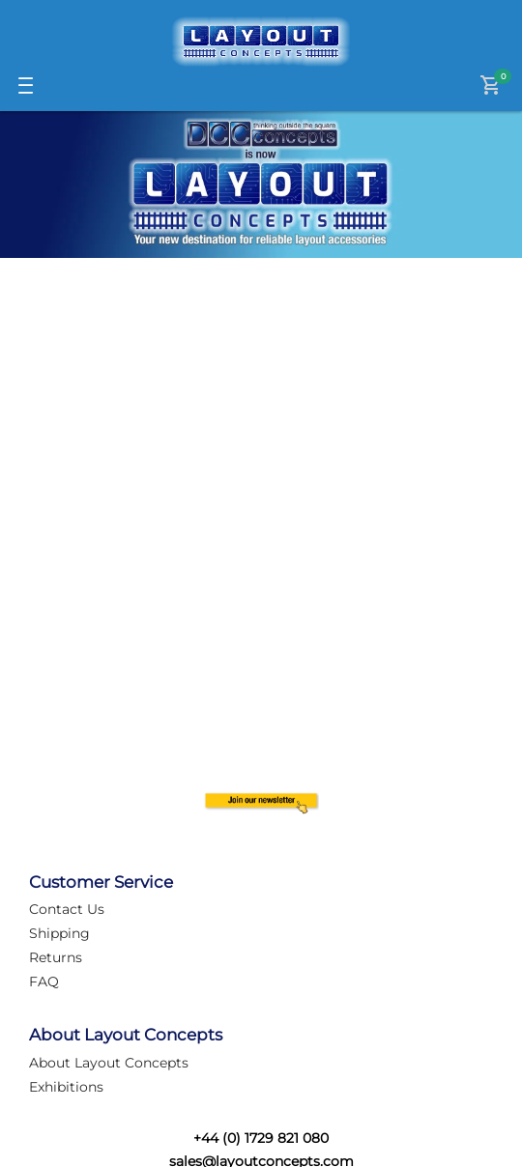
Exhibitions (66, 1087)
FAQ (44, 981)
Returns (55, 957)
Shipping (59, 933)
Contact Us (66, 909)
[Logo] (261, 41)
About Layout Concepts (108, 1062)
